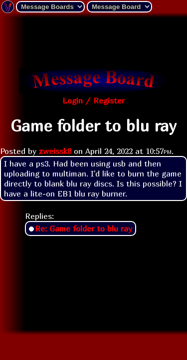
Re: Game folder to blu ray (83, 229)
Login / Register (93, 101)
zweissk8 (55, 151)
